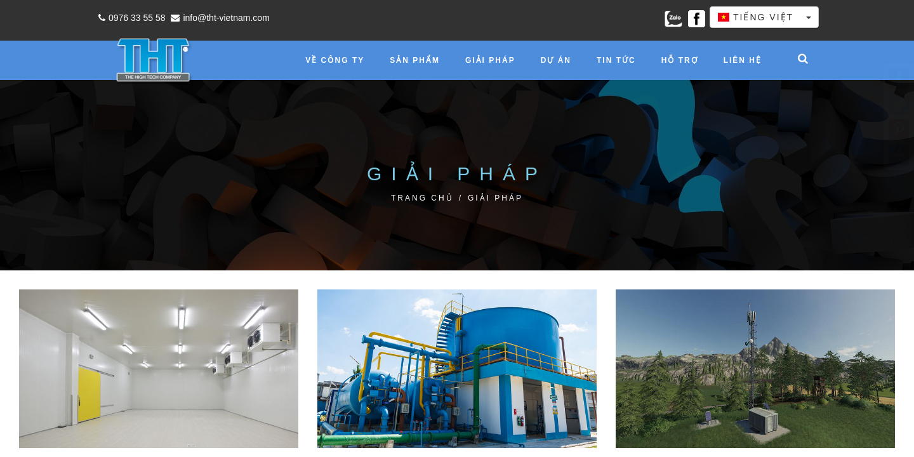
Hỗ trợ (679, 60)
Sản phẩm (415, 60)
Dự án (556, 60)
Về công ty (334, 60)
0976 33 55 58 (130, 18)
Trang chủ (422, 198)
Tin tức (616, 60)
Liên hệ (743, 60)
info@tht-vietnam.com (218, 18)
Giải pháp (490, 60)
